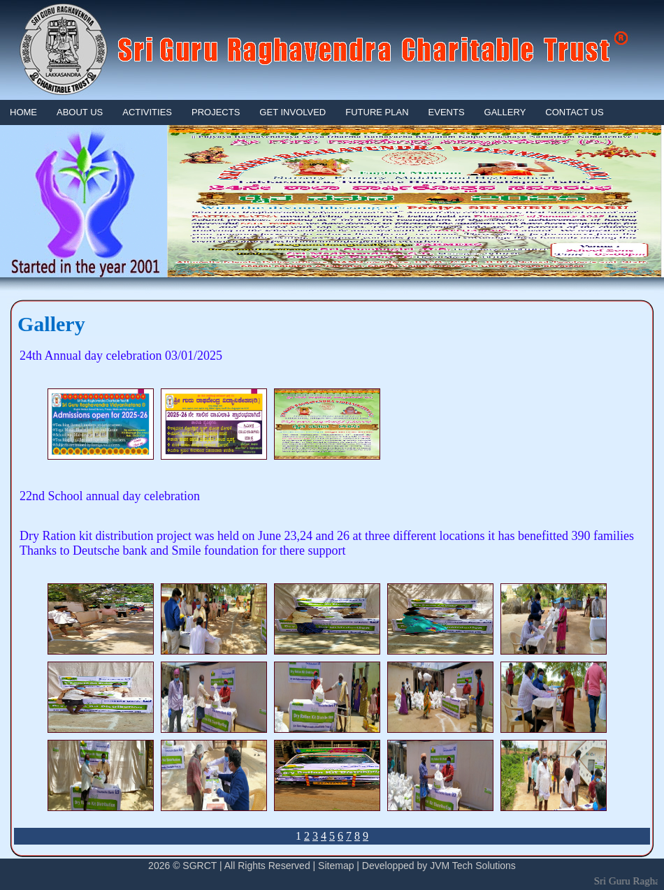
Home (23, 112)
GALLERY (505, 112)
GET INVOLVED (292, 112)
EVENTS (446, 112)
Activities (147, 112)
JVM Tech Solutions (473, 865)
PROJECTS (216, 112)
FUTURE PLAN (376, 112)
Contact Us (574, 112)
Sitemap (336, 865)
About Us (80, 112)
